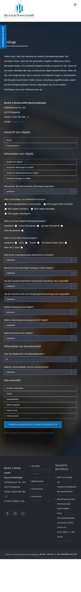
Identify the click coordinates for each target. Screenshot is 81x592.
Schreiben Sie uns (67, 554)
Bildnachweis (37, 481)
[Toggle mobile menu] (75, 4)
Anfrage (35, 473)
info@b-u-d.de (17, 121)
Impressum (36, 496)
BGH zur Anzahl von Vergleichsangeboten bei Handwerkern (66, 484)
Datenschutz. (48, 433)
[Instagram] (15, 513)
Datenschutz (37, 489)
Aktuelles (35, 466)
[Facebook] (7, 513)
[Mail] (23, 513)
